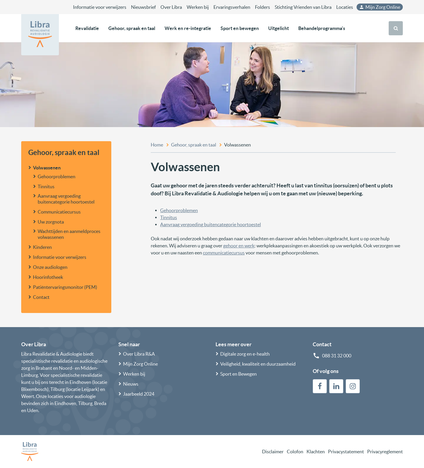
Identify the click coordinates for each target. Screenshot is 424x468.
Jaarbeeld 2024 (138, 394)
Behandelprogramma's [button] (321, 28)
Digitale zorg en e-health (245, 354)
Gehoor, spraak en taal (64, 152)
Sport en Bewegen (238, 374)
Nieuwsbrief (143, 7)
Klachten (316, 451)
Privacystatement (346, 451)
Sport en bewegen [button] (240, 28)
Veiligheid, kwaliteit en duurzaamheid (258, 364)
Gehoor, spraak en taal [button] (131, 28)
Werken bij (198, 7)
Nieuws (130, 384)
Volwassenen (47, 167)
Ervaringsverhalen (231, 7)
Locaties (344, 7)
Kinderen (42, 247)
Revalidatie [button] (87, 28)
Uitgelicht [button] (278, 28)
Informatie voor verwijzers (99, 7)
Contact (41, 297)
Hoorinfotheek (48, 277)
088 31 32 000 (336, 355)
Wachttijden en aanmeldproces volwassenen (69, 234)
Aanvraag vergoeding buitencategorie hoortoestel (66, 198)
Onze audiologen (50, 267)
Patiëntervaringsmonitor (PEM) (65, 287)
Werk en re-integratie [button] (188, 28)
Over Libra (171, 7)
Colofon (295, 451)
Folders (262, 7)
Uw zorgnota (51, 221)
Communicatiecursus (59, 211)
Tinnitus (46, 186)
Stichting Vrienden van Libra (303, 7)
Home (157, 144)
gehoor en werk (238, 245)
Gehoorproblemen (56, 176)
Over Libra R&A (139, 354)
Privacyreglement (385, 451)
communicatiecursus (224, 252)
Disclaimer (273, 451)
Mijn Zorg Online (379, 7)
